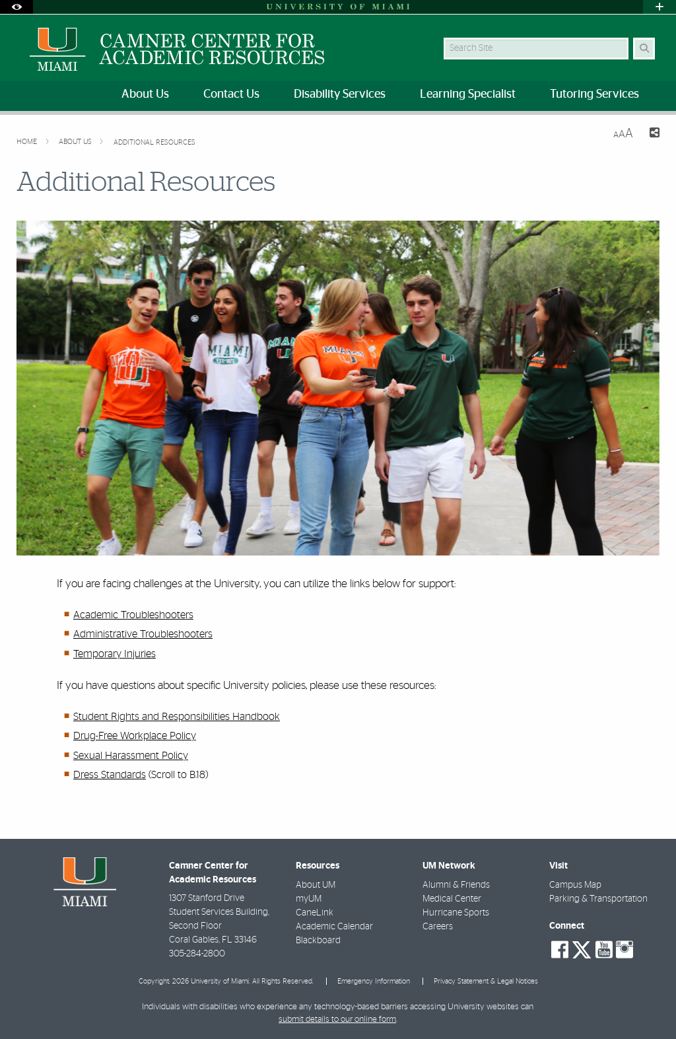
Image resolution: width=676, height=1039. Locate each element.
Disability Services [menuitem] (340, 94)
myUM (308, 899)
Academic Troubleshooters (133, 615)
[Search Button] (644, 48)
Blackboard (318, 940)
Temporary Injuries (114, 654)
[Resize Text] (623, 133)
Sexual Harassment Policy (130, 755)
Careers (437, 926)
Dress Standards (109, 775)
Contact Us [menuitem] (231, 94)
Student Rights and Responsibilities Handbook (176, 716)
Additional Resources (154, 142)
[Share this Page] (651, 134)
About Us (76, 141)
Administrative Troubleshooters (143, 634)
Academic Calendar (334, 926)
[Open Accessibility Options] (16, 7)
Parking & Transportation (598, 899)
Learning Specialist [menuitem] (468, 94)
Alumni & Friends (456, 885)
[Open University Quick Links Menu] (659, 7)
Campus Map (575, 885)
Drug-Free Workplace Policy (134, 736)
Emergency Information (373, 981)
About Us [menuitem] (145, 94)
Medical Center (451, 899)
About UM (315, 885)
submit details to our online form (337, 1019)
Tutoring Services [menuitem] (594, 94)
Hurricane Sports (455, 912)
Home (28, 141)
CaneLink (314, 912)
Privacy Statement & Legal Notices (486, 981)
